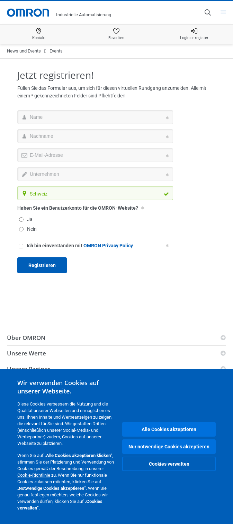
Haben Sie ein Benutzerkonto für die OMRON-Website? (77, 208)
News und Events (24, 51)
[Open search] (207, 12)
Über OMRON (26, 338)
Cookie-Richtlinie (33, 475)
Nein (28, 229)
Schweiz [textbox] (38, 194)
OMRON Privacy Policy (108, 245)
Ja (26, 219)
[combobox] (95, 193)
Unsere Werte (26, 353)
